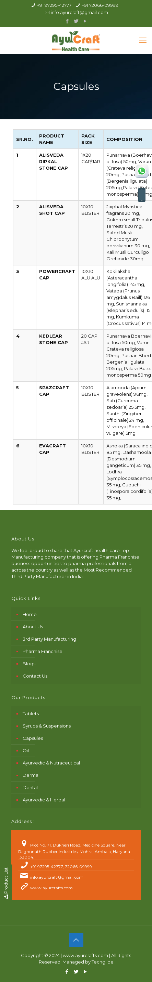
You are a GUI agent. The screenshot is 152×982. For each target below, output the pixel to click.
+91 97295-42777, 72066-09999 (61, 866)
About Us (33, 626)
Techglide (103, 962)
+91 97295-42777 (54, 5)
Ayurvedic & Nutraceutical (51, 762)
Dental (30, 787)
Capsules (33, 738)
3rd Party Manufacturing (49, 639)
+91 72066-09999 (100, 5)
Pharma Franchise (42, 651)
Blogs (29, 663)
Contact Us (35, 676)
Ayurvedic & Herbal (44, 799)
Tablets (31, 713)
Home (30, 614)
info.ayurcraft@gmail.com (79, 12)
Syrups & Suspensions (47, 726)
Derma (30, 775)
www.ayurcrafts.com (51, 887)
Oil (26, 750)
